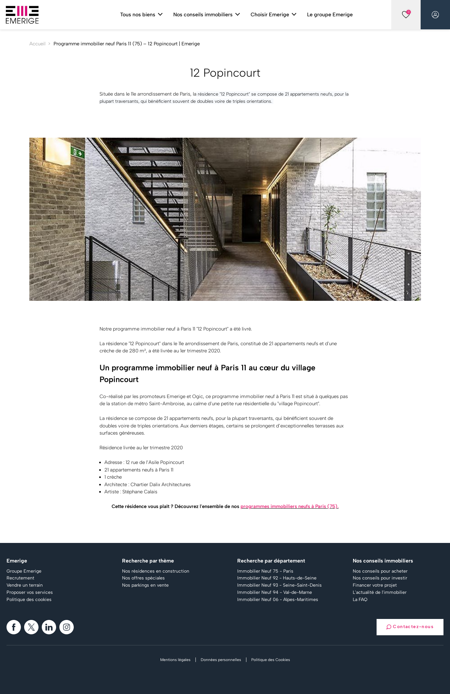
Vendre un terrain (25, 585)
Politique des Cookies (270, 659)
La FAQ (360, 599)
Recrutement (20, 578)
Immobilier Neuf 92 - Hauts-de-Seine (277, 578)
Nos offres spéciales (143, 578)
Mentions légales (175, 659)
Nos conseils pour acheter (380, 571)
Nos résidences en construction (155, 571)
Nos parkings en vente (145, 585)
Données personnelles (221, 659)
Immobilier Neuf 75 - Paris (265, 571)
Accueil (37, 44)
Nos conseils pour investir (380, 578)
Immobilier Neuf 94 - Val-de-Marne (274, 592)
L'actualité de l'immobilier (380, 592)
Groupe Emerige (24, 571)
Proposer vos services (30, 592)
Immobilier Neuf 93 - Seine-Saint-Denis (279, 585)
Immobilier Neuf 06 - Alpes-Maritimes (277, 599)
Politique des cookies (29, 599)
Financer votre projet (375, 585)
